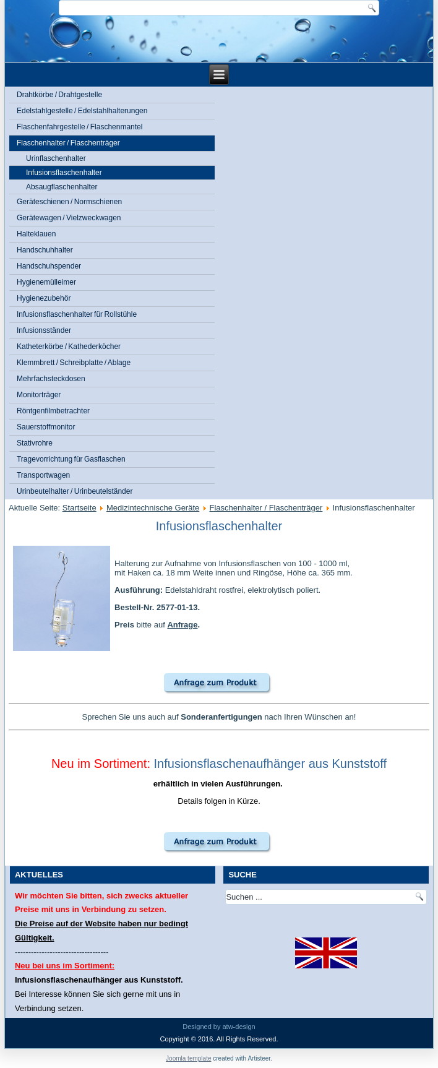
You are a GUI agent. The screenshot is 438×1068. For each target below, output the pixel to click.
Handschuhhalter (45, 250)
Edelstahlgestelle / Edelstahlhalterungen (82, 110)
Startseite (79, 507)
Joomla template (188, 1058)
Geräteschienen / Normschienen (69, 201)
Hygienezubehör (44, 298)
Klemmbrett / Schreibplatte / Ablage (74, 362)
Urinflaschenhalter (56, 158)
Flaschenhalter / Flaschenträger (68, 143)
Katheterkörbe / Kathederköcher (69, 346)
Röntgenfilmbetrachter (53, 411)
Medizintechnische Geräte (152, 507)
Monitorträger (39, 394)
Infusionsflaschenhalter (64, 172)
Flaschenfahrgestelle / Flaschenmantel (79, 127)
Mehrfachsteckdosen (51, 378)
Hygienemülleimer (46, 282)
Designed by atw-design (218, 1026)
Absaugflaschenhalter (61, 187)
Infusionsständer (44, 330)
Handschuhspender (49, 266)
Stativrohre (35, 443)
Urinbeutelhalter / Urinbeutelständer (74, 491)
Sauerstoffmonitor (46, 427)
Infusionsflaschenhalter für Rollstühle (77, 314)
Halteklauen (36, 234)
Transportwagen (43, 475)
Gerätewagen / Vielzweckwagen (69, 217)
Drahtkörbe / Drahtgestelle (59, 94)
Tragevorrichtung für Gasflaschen (71, 459)
